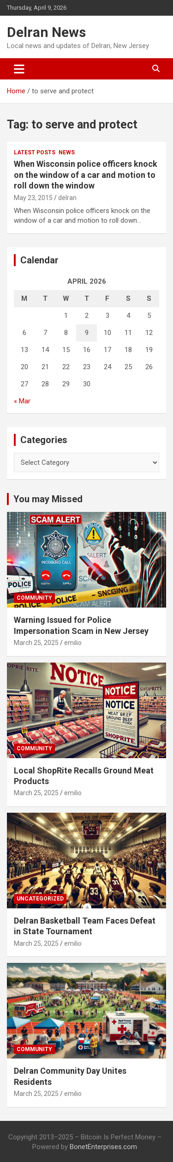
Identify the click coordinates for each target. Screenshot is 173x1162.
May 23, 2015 (33, 197)
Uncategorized (40, 898)
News (67, 152)
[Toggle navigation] (19, 68)
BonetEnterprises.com (103, 1147)
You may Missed (48, 499)
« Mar (22, 401)
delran (67, 197)
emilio (73, 642)
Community (34, 598)
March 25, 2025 (36, 642)
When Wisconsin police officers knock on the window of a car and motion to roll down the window (85, 174)
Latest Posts (34, 152)
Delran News (46, 32)
